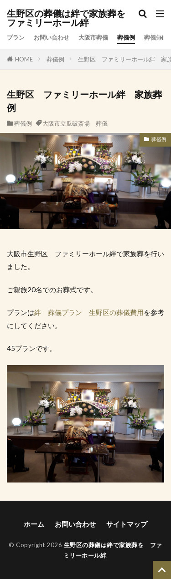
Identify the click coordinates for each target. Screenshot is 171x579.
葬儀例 (126, 37)
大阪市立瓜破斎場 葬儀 (75, 123)
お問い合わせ (51, 37)
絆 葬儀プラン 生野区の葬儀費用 (89, 312)
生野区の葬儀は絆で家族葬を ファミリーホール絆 (70, 18)
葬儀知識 (156, 37)
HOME (24, 59)
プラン (16, 37)
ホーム (34, 524)
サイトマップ (126, 524)
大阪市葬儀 (93, 37)
